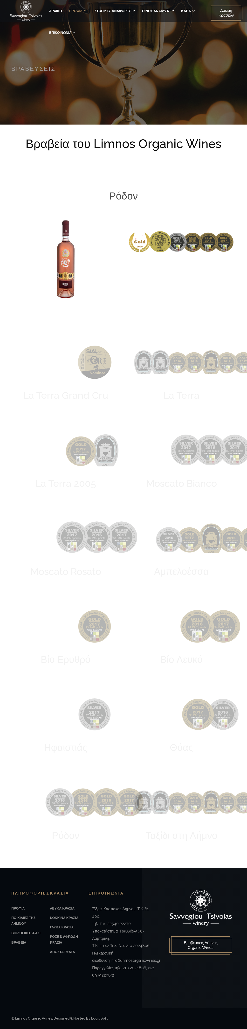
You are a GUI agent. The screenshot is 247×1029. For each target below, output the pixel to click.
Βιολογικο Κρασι (26, 933)
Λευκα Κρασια (62, 908)
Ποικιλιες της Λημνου (23, 920)
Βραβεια (18, 942)
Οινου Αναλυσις (157, 11)
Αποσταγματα (62, 952)
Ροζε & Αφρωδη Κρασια (64, 939)
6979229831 (103, 975)
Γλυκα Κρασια (62, 927)
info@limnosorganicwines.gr (135, 960)
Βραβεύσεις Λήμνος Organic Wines (201, 945)
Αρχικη (56, 11)
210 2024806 (138, 945)
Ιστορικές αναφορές (113, 11)
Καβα (187, 11)
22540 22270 (119, 923)
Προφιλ (77, 11)
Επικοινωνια (61, 33)
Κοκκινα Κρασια (64, 918)
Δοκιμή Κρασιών (225, 13)
